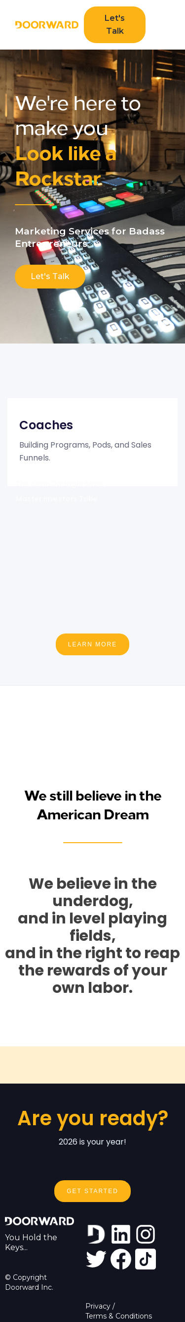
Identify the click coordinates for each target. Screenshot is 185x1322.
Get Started (92, 1191)
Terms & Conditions (118, 1316)
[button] (160, 25)
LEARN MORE (92, 644)
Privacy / (100, 1306)
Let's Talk (115, 24)
